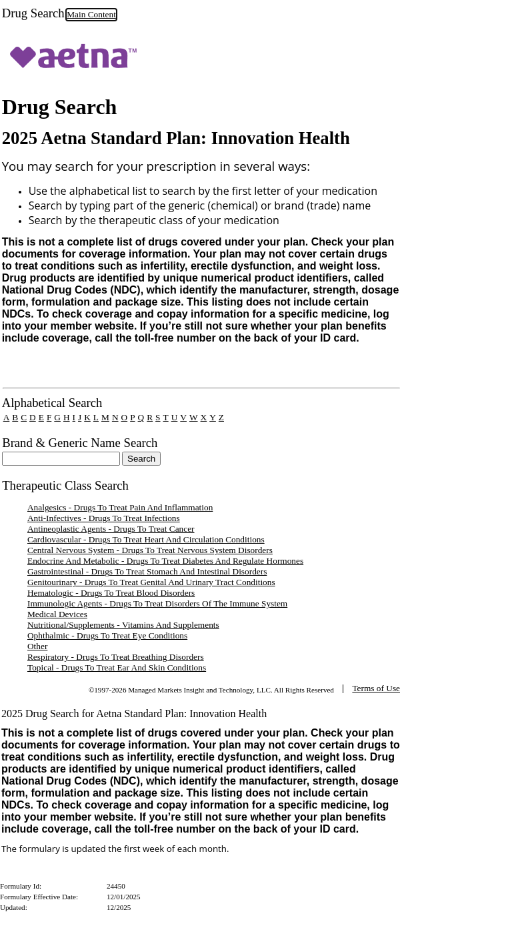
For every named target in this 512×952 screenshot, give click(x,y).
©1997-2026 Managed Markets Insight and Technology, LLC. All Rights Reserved (211, 690)
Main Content (91, 14)
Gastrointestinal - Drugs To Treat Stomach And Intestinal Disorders (147, 571)
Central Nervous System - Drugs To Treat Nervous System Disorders (150, 550)
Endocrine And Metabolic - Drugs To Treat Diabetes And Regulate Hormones (165, 561)
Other (37, 646)
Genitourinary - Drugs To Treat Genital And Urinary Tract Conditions (151, 582)
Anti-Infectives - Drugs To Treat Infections (103, 518)
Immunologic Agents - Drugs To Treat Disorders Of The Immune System (157, 603)
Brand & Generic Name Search (79, 443)
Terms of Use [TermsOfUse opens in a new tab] (376, 688)
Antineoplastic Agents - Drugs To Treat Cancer (111, 529)
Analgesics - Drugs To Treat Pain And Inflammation (120, 507)
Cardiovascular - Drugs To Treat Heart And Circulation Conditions (146, 539)
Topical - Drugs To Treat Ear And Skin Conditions (116, 667)
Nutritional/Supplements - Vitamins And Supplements (123, 625)
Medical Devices (57, 614)
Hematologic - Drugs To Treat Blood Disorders (111, 593)
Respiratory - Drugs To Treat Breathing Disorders (115, 657)
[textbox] (61, 459)
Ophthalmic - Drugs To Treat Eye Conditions (107, 635)
